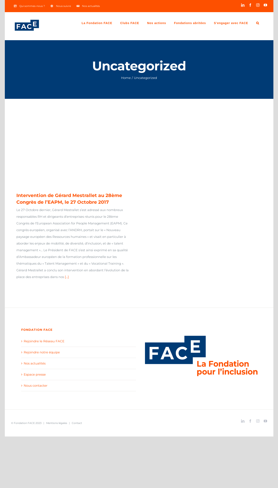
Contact (77, 423)
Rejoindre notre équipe (42, 352)
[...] (67, 277)
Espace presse (35, 374)
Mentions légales (56, 423)
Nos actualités (35, 363)
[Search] (257, 22)
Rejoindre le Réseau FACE (44, 341)
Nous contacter (35, 386)
